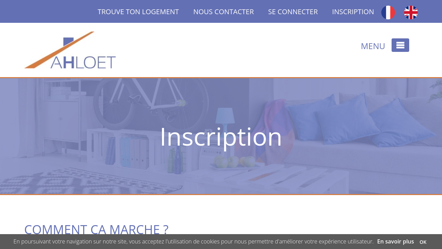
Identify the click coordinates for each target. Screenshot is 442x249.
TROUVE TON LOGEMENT (145, 11)
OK (423, 242)
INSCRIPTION (353, 11)
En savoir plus (395, 241)
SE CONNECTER (293, 11)
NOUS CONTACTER (223, 11)
